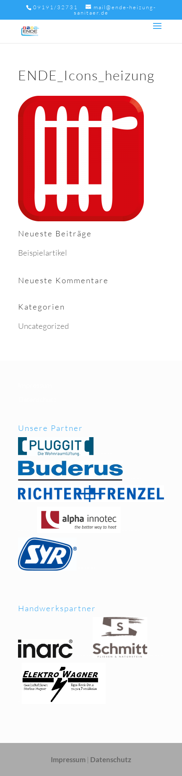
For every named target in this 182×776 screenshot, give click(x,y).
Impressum (35, 385)
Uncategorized (43, 326)
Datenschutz (37, 399)
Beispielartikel (42, 253)
